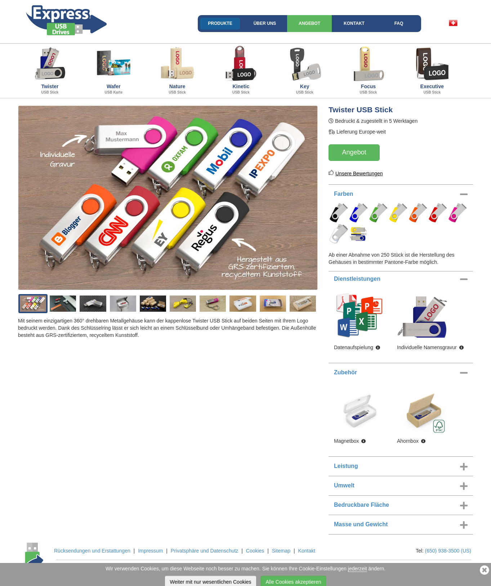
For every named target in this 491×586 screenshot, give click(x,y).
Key (304, 70)
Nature (177, 70)
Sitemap (281, 551)
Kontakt (354, 23)
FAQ (398, 23)
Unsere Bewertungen (359, 173)
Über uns (265, 23)
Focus (368, 70)
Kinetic (241, 70)
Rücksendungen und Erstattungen (92, 551)
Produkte (220, 23)
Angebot (309, 23)
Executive (432, 70)
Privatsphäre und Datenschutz (204, 551)
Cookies (255, 551)
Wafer (113, 70)
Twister (50, 70)
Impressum (150, 551)
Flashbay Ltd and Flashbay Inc (131, 569)
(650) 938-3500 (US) (448, 551)
